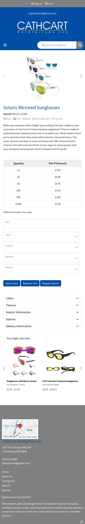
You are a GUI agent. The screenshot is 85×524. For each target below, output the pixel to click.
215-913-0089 (9, 459)
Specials (6, 490)
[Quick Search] (56, 45)
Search (6, 485)
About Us (7, 476)
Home (5, 471)
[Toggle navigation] (5, 45)
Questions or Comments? (16, 497)
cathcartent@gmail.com (42, 13)
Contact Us (8, 481)
